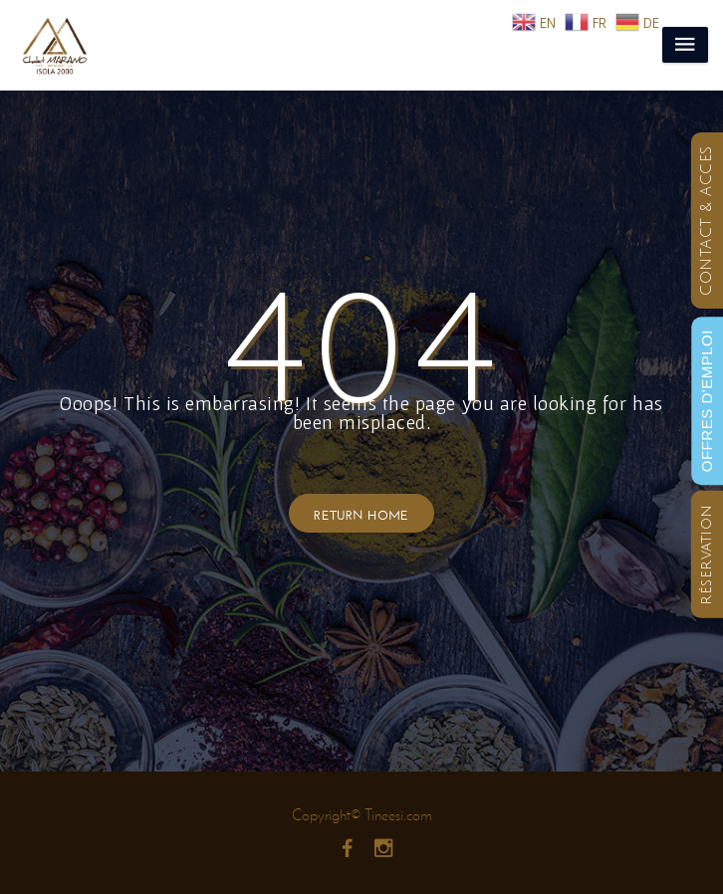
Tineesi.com (398, 814)
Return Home (361, 513)
